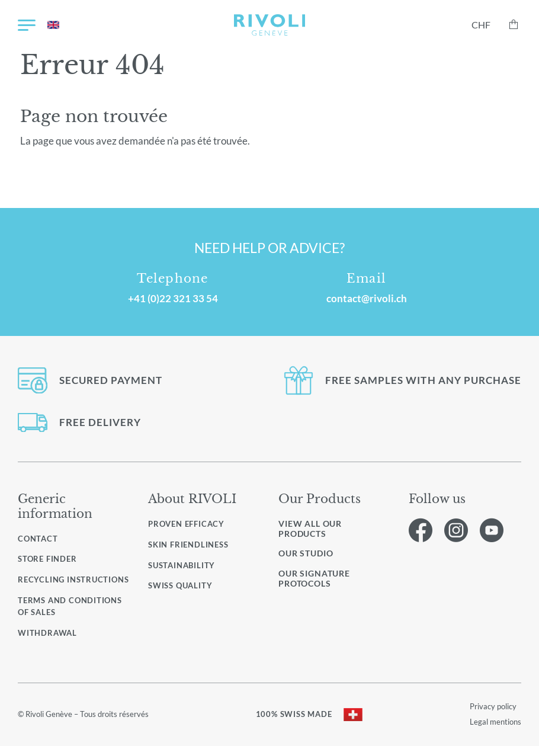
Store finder (47, 558)
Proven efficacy (186, 524)
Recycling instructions (73, 579)
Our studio (305, 553)
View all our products (310, 529)
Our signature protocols (314, 578)
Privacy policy (493, 706)
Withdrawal (47, 633)
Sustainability (181, 565)
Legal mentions (495, 721)
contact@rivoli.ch (366, 298)
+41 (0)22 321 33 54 (173, 298)
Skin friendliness (188, 544)
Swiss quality (180, 585)
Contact (38, 538)
